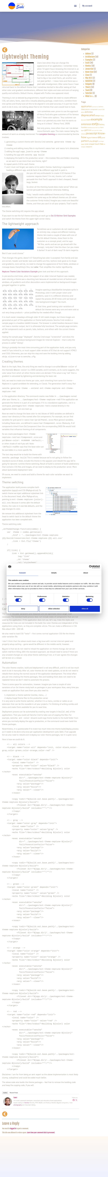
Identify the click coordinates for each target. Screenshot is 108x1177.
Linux (87, 75)
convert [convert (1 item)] (100, 109)
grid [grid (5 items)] (86, 130)
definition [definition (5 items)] (89, 111)
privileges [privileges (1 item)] (101, 141)
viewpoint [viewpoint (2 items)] (89, 147)
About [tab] (85, 573)
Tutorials (88, 93)
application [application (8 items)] (86, 106)
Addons (88, 53)
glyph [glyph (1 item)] (82, 130)
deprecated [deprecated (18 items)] (88, 115)
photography (18, 1099)
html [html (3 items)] (89, 130)
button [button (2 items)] (101, 107)
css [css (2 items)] (103, 109)
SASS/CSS (88, 81)
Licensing (54, 1175)
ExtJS (87, 62)
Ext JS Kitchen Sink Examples (63, 214)
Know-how (89, 72)
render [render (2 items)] (86, 144)
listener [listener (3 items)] (94, 137)
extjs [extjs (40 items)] (95, 123)
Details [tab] (54, 573)
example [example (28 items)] (96, 119)
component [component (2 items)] (94, 109)
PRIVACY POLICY (74, 1175)
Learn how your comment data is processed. (41, 1127)
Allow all (85, 609)
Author (5, 1087)
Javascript (89, 69)
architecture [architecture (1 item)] (95, 107)
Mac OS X (88, 78)
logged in (13, 1123)
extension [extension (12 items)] (86, 124)
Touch (87, 90)
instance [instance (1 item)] (83, 134)
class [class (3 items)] (83, 109)
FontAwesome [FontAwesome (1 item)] (91, 128)
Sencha (26, 1097)
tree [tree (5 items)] (101, 143)
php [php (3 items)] (90, 141)
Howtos (88, 66)
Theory (87, 87)
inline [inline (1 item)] (100, 130)
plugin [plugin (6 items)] (95, 141)
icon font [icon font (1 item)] (96, 130)
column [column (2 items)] (87, 109)
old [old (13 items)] (99, 137)
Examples (88, 60)
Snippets (88, 84)
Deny (23, 609)
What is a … (89, 96)
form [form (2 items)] (102, 127)
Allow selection (54, 609)
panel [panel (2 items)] (103, 138)
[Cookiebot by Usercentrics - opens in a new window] (90, 566)
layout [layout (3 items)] (89, 137)
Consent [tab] (22, 573)
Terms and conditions (31, 1175)
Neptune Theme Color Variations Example (20, 270)
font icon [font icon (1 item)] (97, 128)
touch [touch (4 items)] (97, 144)
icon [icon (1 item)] (93, 130)
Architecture (90, 56)
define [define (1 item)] (82, 112)
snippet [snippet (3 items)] (91, 144)
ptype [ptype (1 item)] (82, 144)
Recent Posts (14, 1087)
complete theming (47, 134)
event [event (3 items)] (89, 120)
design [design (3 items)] (97, 115)
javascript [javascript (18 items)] (91, 133)
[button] (75, 6)
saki (15, 1092)
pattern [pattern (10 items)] (85, 141)
